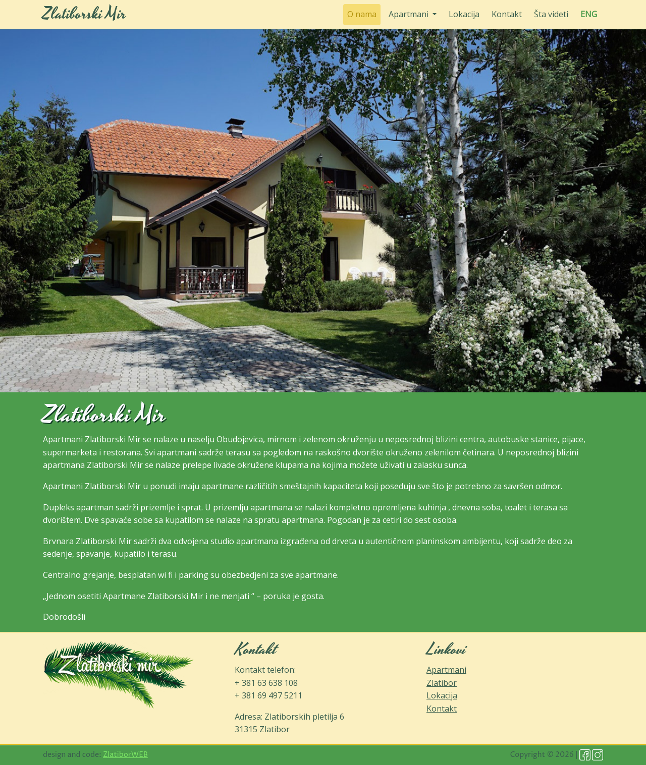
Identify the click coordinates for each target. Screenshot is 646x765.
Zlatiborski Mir (84, 14)
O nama (364, 14)
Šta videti (551, 14)
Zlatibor (441, 682)
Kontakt (507, 14)
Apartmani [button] (409, 14)
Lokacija (464, 14)
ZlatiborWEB (125, 755)
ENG (588, 14)
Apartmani (446, 669)
